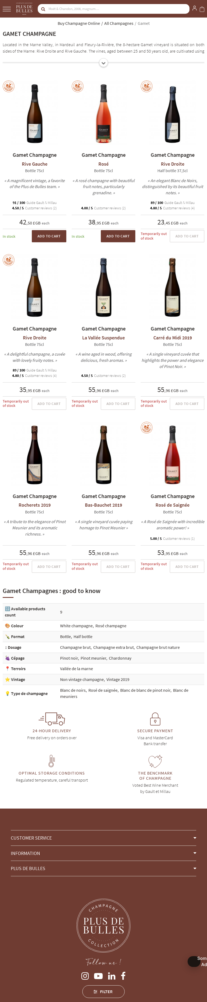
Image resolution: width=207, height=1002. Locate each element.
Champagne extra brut (113, 647)
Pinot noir (69, 658)
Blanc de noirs (73, 690)
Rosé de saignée (103, 690)
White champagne (76, 625)
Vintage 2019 (117, 679)
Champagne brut (75, 647)
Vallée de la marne (76, 668)
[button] (103, 838)
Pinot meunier (93, 658)
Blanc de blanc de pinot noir (145, 690)
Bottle (65, 636)
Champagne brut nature (158, 647)
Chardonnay (120, 658)
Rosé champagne (110, 625)
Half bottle (83, 636)
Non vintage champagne (82, 679)
